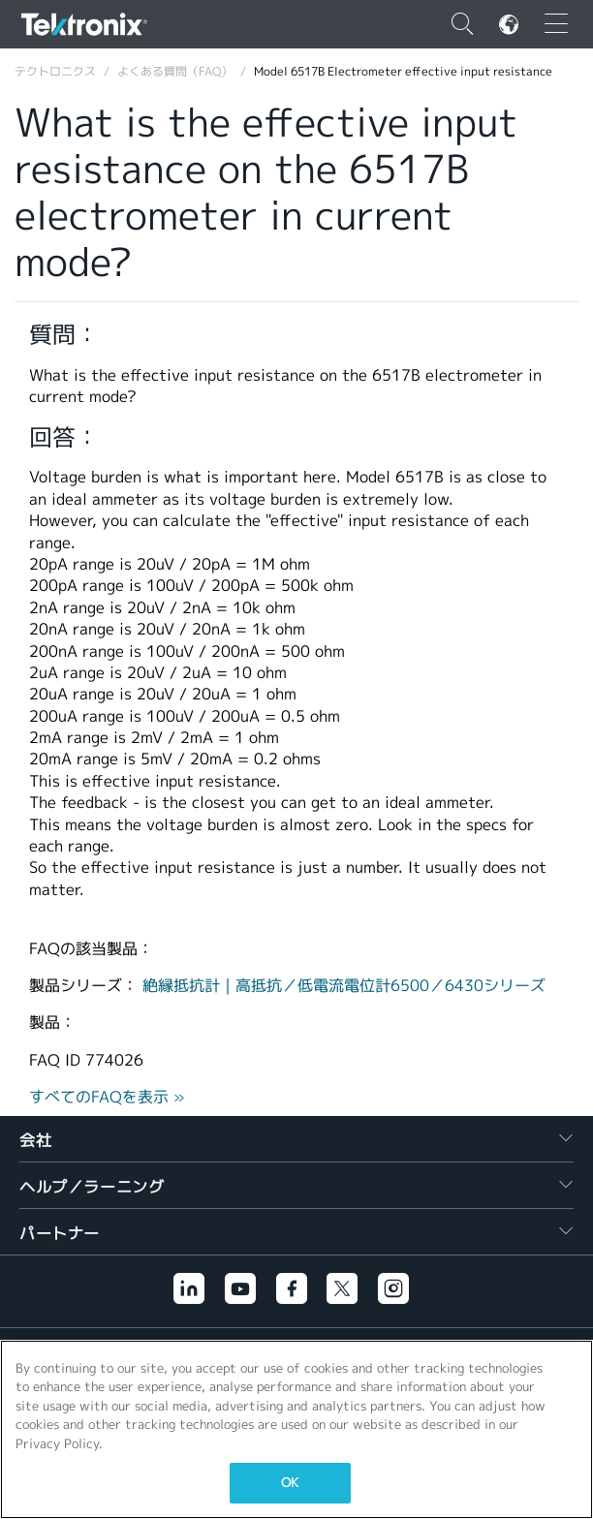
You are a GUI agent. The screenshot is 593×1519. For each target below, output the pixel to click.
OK (289, 1482)
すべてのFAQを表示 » (107, 1097)
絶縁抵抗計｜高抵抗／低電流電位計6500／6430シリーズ (344, 986)
